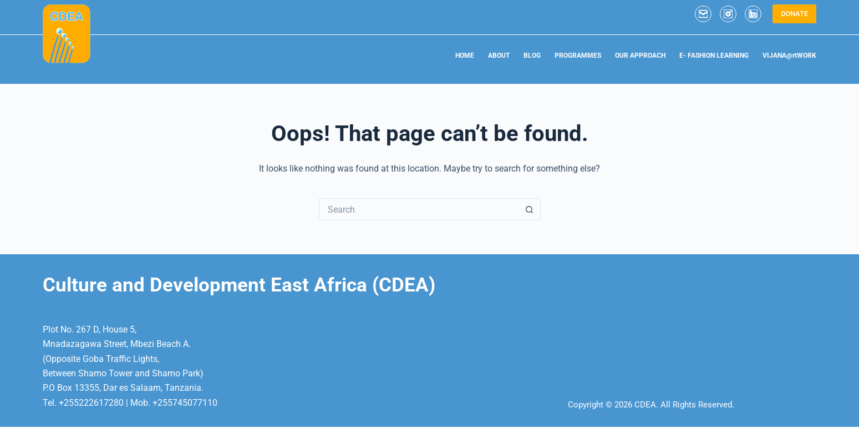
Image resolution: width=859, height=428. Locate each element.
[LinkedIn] (753, 14)
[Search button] (530, 209)
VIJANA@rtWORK (789, 55)
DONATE (794, 13)
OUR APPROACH (640, 55)
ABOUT (499, 55)
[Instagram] (728, 14)
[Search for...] (419, 209)
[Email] (703, 14)
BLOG (532, 55)
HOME (464, 55)
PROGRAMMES (578, 55)
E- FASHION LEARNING (714, 55)
